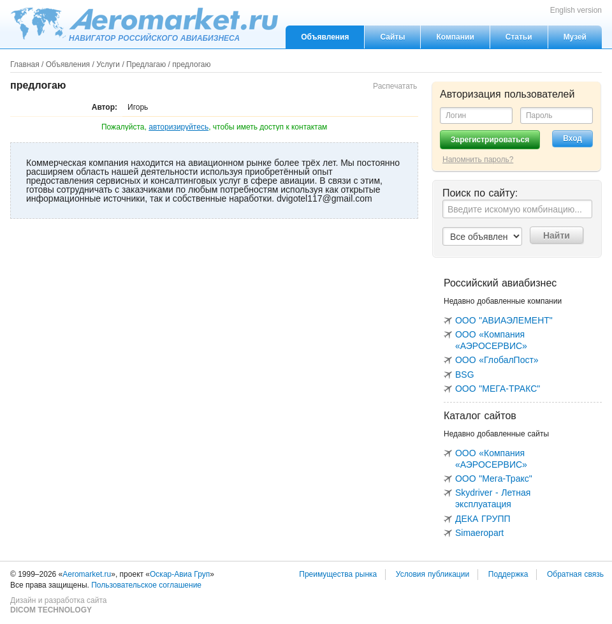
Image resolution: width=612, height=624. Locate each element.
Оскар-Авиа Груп (180, 574)
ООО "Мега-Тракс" (493, 478)
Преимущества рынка (338, 574)
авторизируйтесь (178, 127)
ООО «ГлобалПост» (497, 360)
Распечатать (395, 86)
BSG (464, 374)
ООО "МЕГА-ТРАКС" (497, 388)
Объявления (325, 37)
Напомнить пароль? (477, 159)
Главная (25, 64)
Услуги (108, 64)
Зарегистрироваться (490, 139)
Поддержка (508, 574)
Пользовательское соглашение (146, 585)
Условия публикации (432, 574)
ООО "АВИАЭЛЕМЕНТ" (504, 320)
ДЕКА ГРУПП (483, 519)
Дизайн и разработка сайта (58, 605)
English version (576, 10)
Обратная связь (575, 574)
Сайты (392, 37)
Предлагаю (146, 64)
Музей (575, 37)
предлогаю (191, 64)
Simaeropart (479, 533)
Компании (455, 37)
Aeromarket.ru (144, 24)
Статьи (519, 37)
